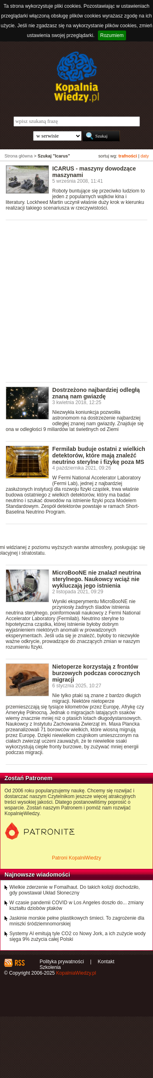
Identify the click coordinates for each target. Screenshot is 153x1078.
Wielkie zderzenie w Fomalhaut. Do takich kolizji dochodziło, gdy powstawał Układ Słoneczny (74, 890)
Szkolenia (50, 967)
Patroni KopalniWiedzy (76, 858)
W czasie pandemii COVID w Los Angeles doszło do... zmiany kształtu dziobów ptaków (76, 905)
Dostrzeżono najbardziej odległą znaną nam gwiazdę (96, 393)
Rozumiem (112, 35)
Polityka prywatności (62, 961)
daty (145, 155)
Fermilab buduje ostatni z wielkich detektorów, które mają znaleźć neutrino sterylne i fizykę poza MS (98, 455)
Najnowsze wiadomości (37, 874)
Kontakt (106, 961)
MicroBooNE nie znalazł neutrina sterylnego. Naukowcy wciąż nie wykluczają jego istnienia (96, 579)
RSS (19, 963)
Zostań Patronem (28, 778)
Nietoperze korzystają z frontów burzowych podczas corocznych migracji (96, 673)
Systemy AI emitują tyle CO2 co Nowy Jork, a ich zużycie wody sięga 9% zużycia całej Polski (77, 936)
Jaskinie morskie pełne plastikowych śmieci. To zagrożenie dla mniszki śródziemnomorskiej (76, 921)
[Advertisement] (76, 300)
